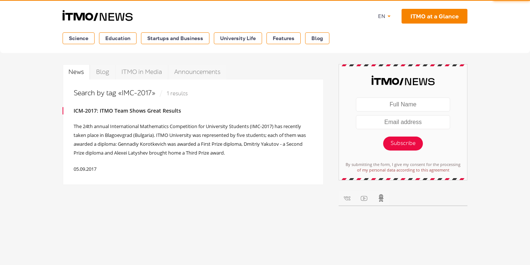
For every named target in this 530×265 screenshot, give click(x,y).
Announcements (197, 72)
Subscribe (403, 143)
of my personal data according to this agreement (403, 170)
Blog (317, 38)
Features (283, 38)
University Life (238, 38)
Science (78, 38)
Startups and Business (175, 38)
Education (117, 38)
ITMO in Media (141, 72)
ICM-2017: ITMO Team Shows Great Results (127, 110)
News (76, 72)
